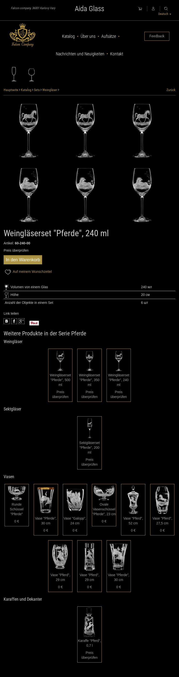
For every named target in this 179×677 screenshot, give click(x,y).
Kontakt (116, 53)
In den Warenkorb (23, 259)
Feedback (156, 36)
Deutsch (164, 14)
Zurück (170, 90)
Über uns (88, 36)
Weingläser (49, 90)
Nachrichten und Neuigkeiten (80, 53)
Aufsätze (108, 36)
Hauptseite (11, 90)
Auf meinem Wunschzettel (28, 272)
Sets (37, 90)
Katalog (68, 36)
